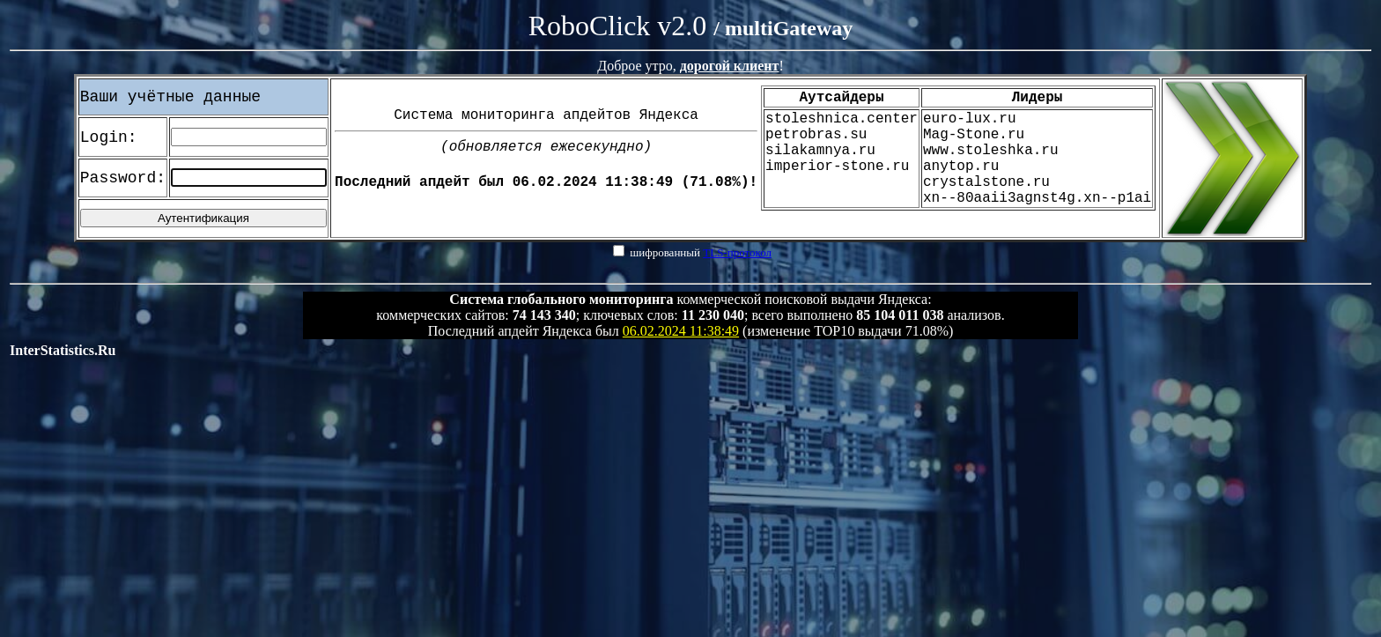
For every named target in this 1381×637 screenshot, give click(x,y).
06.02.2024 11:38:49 (681, 330)
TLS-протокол (737, 252)
